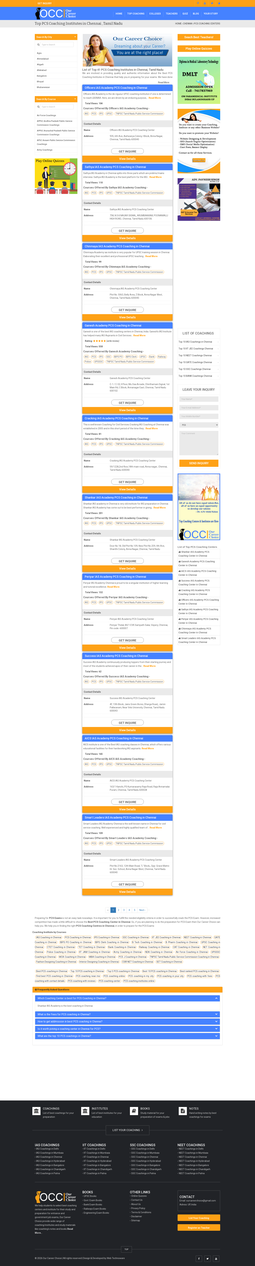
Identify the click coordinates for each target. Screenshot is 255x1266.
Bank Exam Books (93, 1204)
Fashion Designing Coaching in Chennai (56, 961)
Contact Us (136, 1200)
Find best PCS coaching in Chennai (54, 976)
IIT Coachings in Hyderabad (97, 1161)
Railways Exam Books (95, 1208)
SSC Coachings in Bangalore (145, 1165)
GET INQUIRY (45, 3)
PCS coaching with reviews (81, 981)
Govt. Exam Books (93, 1200)
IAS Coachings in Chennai (49, 1157)
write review (113, 341)
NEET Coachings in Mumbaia (193, 1153)
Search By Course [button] (46, 99)
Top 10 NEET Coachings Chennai (195, 355)
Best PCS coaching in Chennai (51, 971)
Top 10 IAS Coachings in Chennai (195, 341)
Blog (196, 13)
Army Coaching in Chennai (127, 952)
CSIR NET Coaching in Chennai (137, 961)
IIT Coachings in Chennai (96, 1157)
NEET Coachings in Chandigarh (194, 1169)
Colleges (155, 13)
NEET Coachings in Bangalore (194, 1165)
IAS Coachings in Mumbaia (49, 1153)
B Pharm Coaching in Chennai (181, 942)
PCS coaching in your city (170, 976)
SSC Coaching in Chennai (135, 937)
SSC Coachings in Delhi (143, 1148)
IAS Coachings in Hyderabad (50, 1161)
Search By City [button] (44, 37)
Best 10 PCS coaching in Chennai (160, 971)
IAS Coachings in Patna (48, 1173)
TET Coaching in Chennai (91, 947)
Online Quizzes (139, 1196)
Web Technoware (116, 1258)
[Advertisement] (199, 274)
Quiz (185, 13)
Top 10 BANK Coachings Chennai (195, 376)
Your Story (211, 13)
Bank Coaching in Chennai (122, 947)
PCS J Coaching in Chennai (132, 957)
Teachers (172, 13)
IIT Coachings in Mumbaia (97, 1153)
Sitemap (135, 1220)
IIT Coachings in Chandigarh (98, 1169)
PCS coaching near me (88, 976)
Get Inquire (127, 151)
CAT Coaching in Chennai (186, 947)
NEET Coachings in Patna (192, 1173)
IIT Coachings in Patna (95, 1173)
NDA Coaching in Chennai (158, 952)
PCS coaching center (109, 981)
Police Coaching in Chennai (61, 952)
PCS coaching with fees (199, 976)
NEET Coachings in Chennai (193, 1157)
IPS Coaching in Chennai (106, 937)
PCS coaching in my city (141, 976)
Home (119, 13)
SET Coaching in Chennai (169, 961)
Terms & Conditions (141, 1212)
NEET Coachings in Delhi (191, 1148)
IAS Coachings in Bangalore (50, 1165)
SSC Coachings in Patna (143, 1173)
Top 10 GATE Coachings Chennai (195, 362)
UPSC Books (90, 1196)
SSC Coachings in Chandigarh (146, 1169)
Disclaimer (136, 1216)
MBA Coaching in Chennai (102, 957)
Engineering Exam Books (96, 1213)
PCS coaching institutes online (139, 981)
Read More (163, 82)
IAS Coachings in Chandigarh (51, 1169)
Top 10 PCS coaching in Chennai (87, 971)
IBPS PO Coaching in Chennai (75, 942)
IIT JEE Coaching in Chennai (166, 937)
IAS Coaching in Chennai (48, 937)
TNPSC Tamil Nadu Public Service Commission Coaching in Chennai (184, 957)
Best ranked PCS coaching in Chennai (199, 971)
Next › (142, 910)
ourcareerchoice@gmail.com (201, 1200)
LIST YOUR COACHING (128, 1130)
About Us (136, 1204)
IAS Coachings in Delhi (47, 1148)
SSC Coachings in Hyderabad (146, 1161)
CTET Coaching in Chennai (61, 947)
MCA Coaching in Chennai (72, 957)
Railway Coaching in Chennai (154, 947)
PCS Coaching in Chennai (78, 937)
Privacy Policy (138, 1208)
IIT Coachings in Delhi (94, 1148)
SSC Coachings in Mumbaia (145, 1153)
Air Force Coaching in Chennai (192, 952)
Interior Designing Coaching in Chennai (99, 961)
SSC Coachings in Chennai (144, 1157)
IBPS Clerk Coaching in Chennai (111, 942)
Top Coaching (135, 13)
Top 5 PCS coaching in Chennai (123, 971)
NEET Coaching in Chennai (197, 937)
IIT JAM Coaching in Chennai (94, 952)
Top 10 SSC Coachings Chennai (195, 369)
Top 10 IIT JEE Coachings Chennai (196, 348)
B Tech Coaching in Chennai (147, 942)
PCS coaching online (114, 976)
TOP (126, 1249)
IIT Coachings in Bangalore (97, 1165)
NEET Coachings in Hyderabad (194, 1161)
